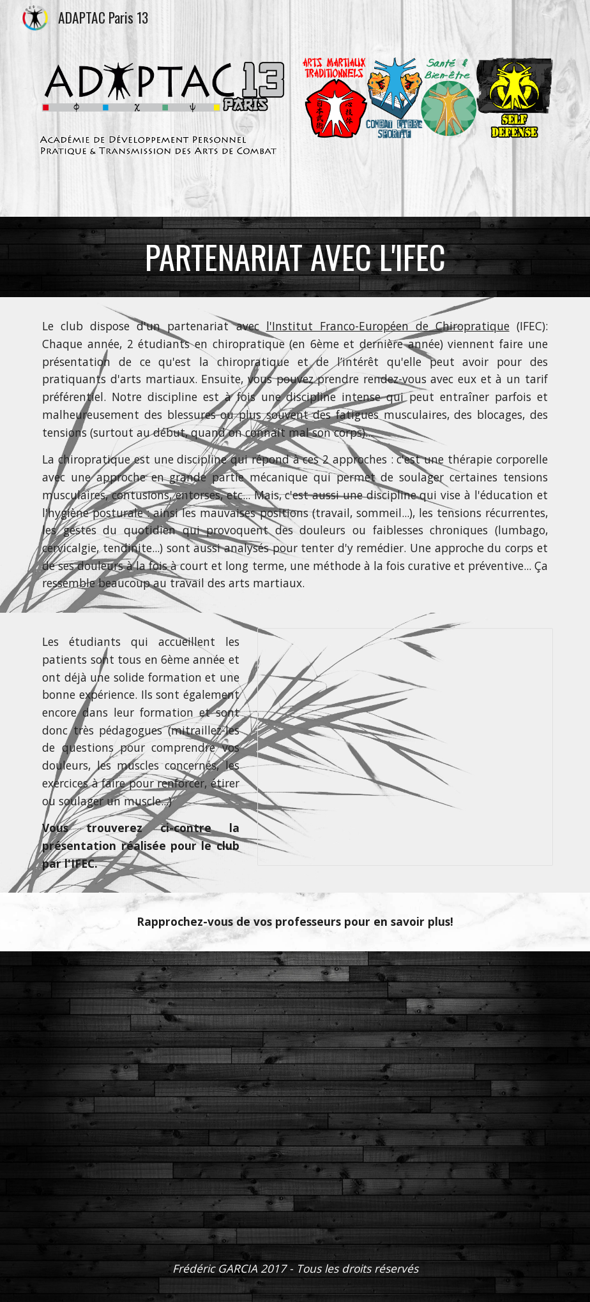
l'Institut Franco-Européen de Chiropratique (388, 325)
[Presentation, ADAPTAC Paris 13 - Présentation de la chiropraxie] (404, 747)
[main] (294, 257)
